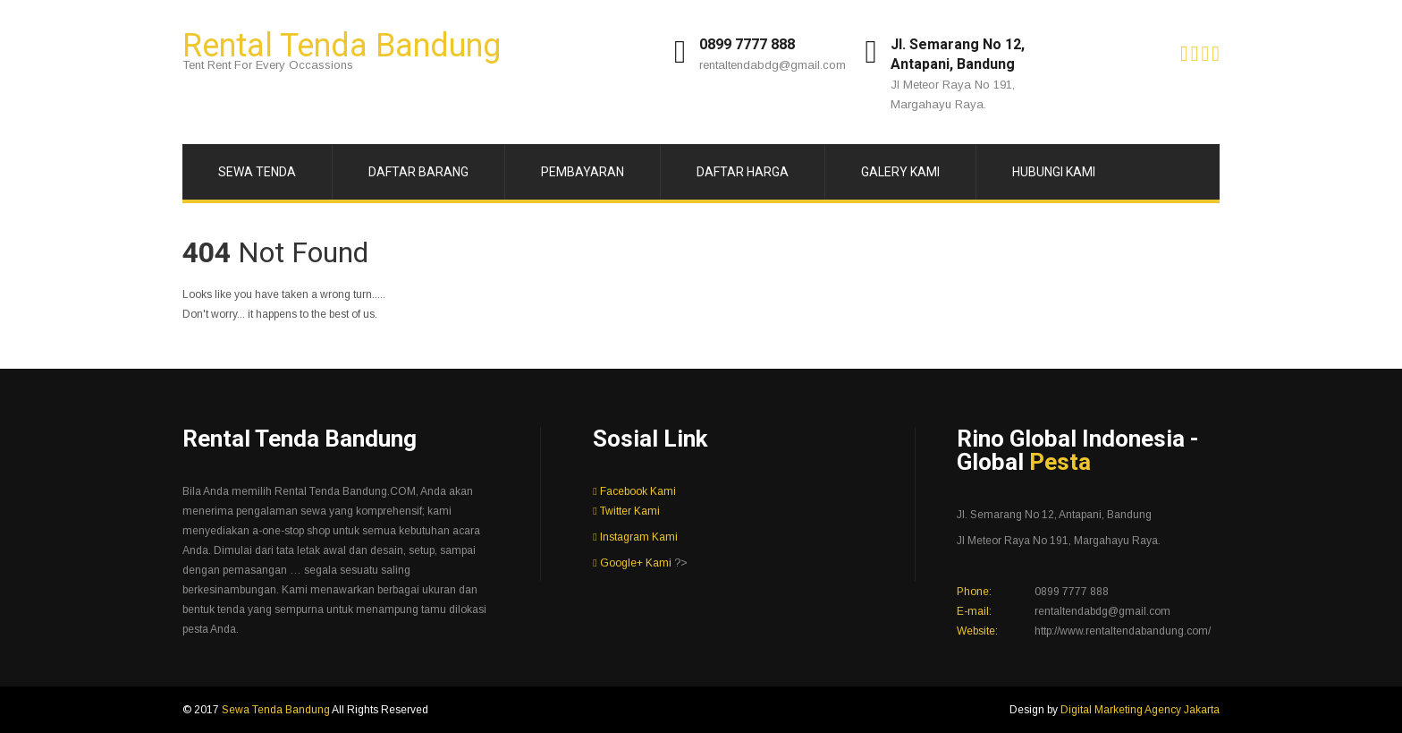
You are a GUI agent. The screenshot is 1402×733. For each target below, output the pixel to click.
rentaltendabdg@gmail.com (772, 65)
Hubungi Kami (1053, 172)
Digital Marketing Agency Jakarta (1140, 709)
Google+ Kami (632, 563)
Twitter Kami (626, 511)
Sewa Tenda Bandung (277, 709)
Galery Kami (900, 172)
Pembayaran (582, 172)
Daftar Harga (743, 172)
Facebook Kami (634, 491)
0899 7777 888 (747, 44)
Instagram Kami (635, 537)
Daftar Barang (418, 172)
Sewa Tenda (257, 172)
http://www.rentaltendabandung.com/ (1123, 631)
